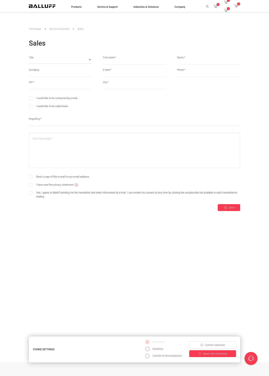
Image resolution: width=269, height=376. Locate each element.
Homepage (35, 28)
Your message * (42, 138)
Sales (81, 28)
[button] (76, 7)
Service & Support (59, 28)
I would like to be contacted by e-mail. (53, 98)
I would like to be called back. (48, 106)
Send (229, 208)
